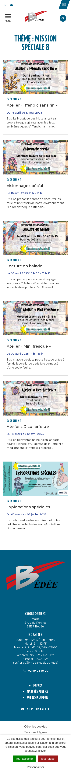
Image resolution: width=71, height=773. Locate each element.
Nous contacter (35, 709)
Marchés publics (37, 691)
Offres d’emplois (37, 697)
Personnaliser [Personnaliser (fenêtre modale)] (35, 767)
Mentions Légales (35, 732)
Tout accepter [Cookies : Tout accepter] (24, 758)
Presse (37, 686)
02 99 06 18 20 (35, 670)
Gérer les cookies (35, 726)
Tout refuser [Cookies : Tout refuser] (48, 758)
